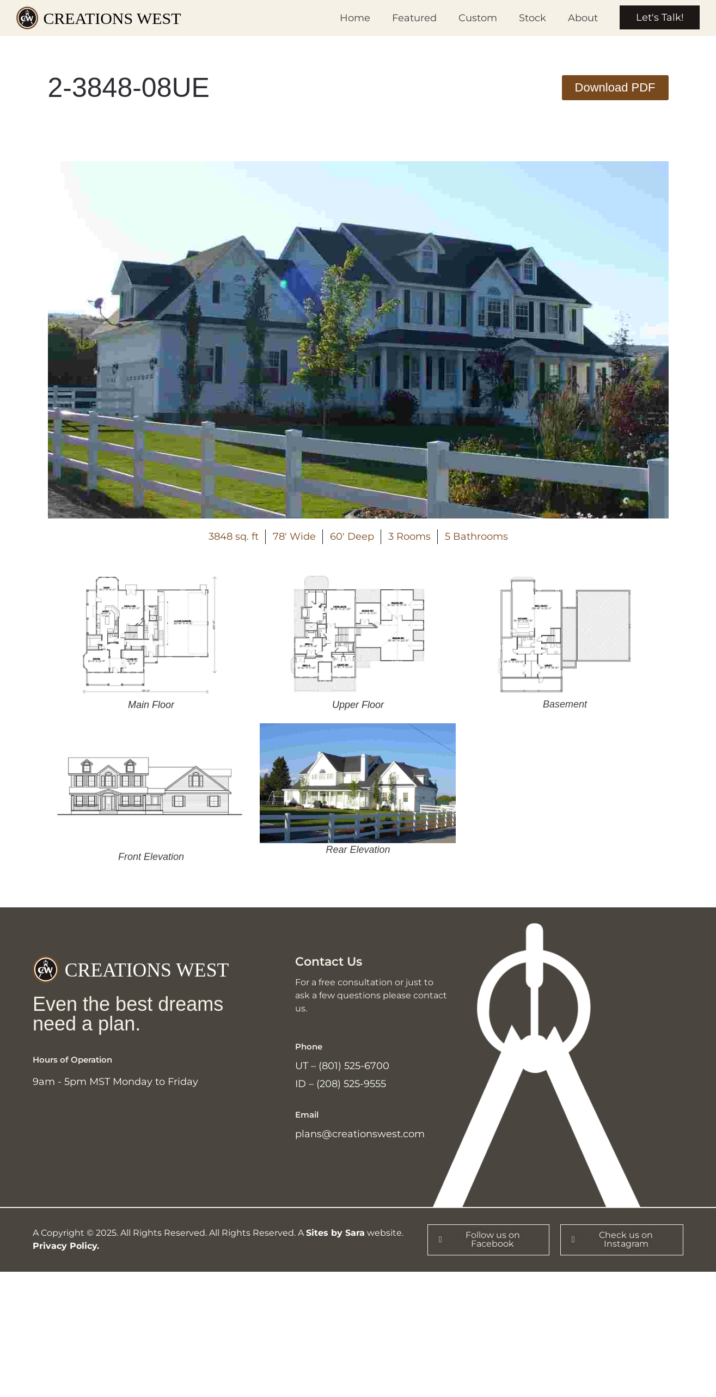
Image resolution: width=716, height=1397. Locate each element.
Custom (477, 18)
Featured (413, 18)
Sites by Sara (335, 1234)
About (582, 18)
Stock (532, 18)
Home (354, 18)
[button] (615, 87)
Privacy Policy (65, 1247)
